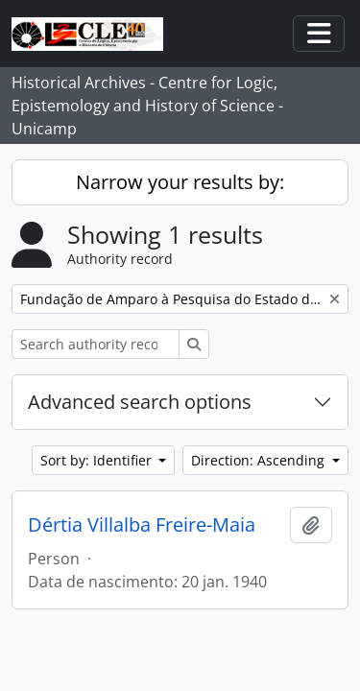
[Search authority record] (96, 344)
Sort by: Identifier (98, 460)
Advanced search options (140, 402)
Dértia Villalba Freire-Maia (141, 524)
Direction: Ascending (259, 460)
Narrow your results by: (180, 182)
